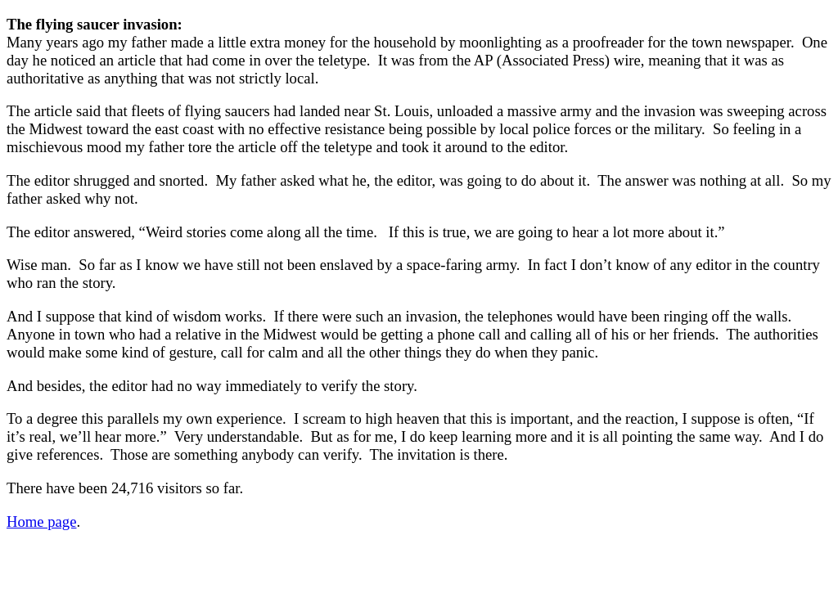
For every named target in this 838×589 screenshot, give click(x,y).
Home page (41, 521)
